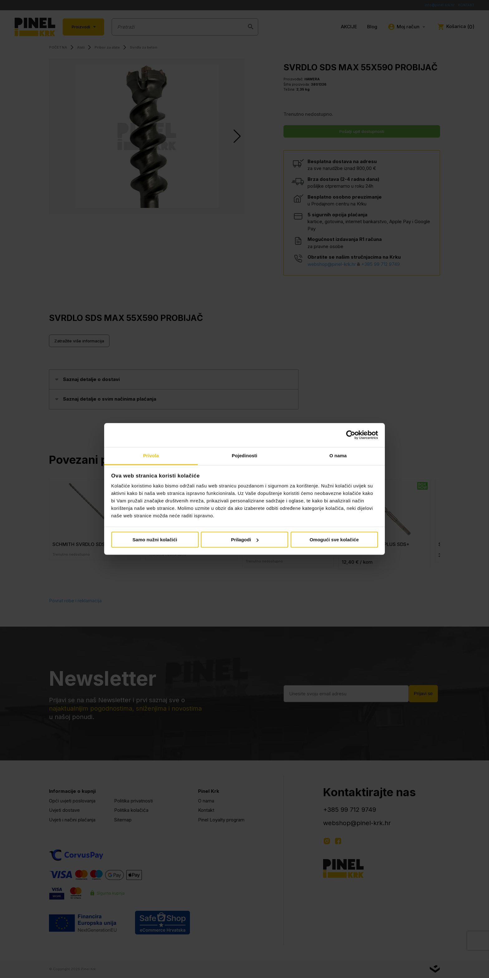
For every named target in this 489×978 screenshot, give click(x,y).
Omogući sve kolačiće (334, 539)
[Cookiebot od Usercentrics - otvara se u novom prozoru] (350, 435)
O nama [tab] (338, 455)
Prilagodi (245, 539)
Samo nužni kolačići (155, 539)
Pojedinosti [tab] (244, 455)
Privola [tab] (151, 455)
